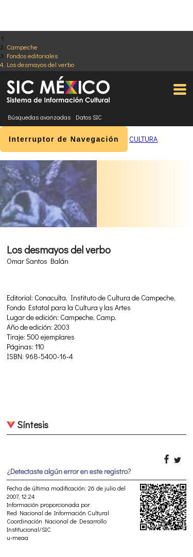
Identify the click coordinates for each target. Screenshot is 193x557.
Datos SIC (89, 117)
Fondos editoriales (32, 55)
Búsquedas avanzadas (39, 117)
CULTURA (143, 139)
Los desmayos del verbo (40, 64)
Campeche (22, 46)
